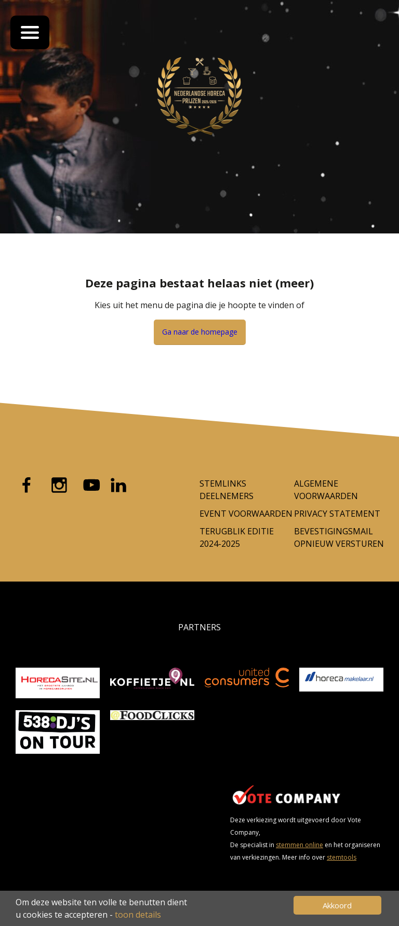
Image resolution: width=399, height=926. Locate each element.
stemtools (341, 857)
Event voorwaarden (246, 513)
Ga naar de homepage (199, 332)
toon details (138, 914)
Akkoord (337, 905)
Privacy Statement (337, 513)
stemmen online (299, 844)
